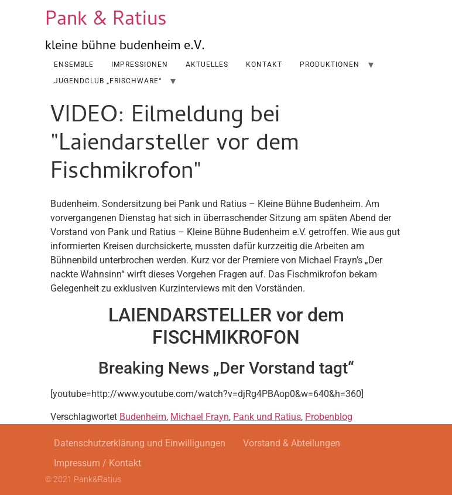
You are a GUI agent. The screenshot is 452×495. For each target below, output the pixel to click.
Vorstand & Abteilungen (291, 443)
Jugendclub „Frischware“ (108, 81)
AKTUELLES (207, 64)
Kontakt (264, 64)
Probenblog (328, 416)
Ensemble (74, 64)
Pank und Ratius (267, 416)
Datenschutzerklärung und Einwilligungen (139, 443)
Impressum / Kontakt (97, 463)
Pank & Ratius (106, 21)
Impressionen (139, 64)
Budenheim (142, 416)
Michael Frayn (199, 416)
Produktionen (329, 64)
